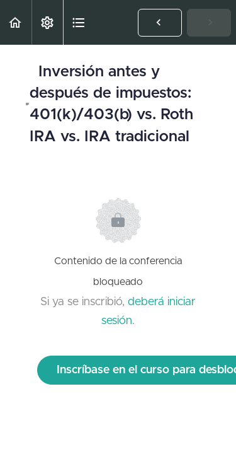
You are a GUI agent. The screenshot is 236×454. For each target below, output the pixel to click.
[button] (15, 22)
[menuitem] (47, 22)
